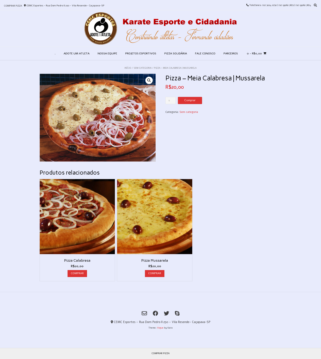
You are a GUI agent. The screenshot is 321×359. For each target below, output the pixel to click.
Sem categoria (142, 68)
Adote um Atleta (76, 53)
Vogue (160, 327)
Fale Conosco (205, 53)
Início (127, 68)
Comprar (190, 100)
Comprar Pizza (13, 5)
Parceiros (231, 53)
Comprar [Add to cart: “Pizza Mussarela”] (154, 273)
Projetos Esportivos (140, 53)
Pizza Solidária (175, 53)
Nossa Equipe (107, 53)
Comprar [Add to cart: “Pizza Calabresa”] (77, 273)
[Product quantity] (170, 100)
